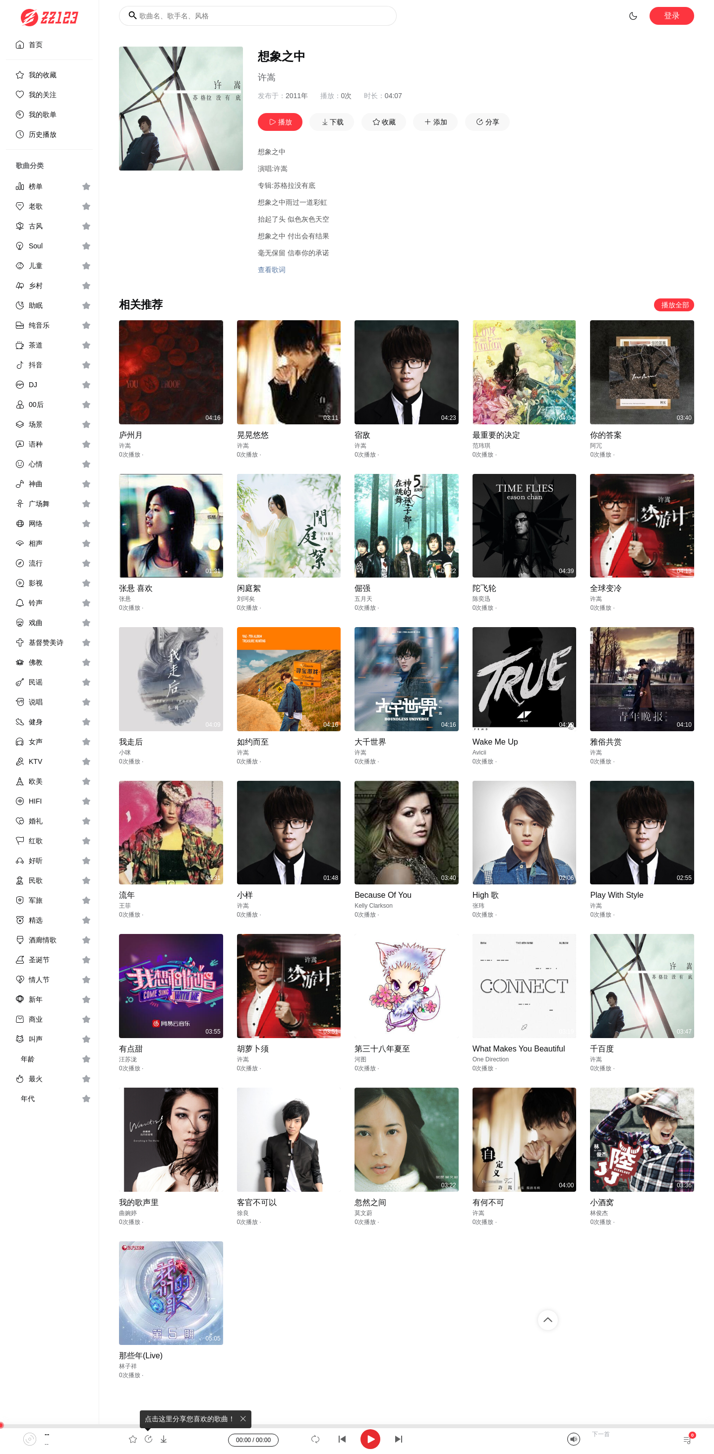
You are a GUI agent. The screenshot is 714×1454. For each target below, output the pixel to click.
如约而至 (253, 742)
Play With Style (617, 895)
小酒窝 (602, 1202)
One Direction (491, 1059)
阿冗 (596, 445)
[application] (357, 1439)
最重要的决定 (496, 435)
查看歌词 (272, 270)
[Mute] (573, 1439)
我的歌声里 (139, 1202)
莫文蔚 (363, 1213)
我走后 (131, 742)
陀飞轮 (484, 588)
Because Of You (383, 895)
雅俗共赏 (606, 742)
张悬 (125, 598)
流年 (127, 895)
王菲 (125, 905)
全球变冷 (606, 588)
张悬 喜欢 (136, 588)
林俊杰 (599, 1213)
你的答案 (606, 435)
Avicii (479, 752)
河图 (360, 1059)
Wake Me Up (495, 742)
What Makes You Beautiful (519, 1049)
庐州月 (131, 435)
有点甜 (131, 1049)
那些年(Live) (141, 1355)
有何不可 (488, 1202)
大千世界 (370, 742)
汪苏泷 (128, 1059)
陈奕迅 (481, 598)
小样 (245, 895)
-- (47, 1434)
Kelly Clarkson (374, 905)
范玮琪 (481, 445)
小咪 (125, 752)
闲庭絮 (249, 588)
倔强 (362, 588)
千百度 (602, 1049)
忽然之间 (370, 1202)
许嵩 (267, 77)
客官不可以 (257, 1202)
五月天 (363, 598)
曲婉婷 (128, 1213)
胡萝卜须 (253, 1049)
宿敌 (362, 435)
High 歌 (486, 895)
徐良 (243, 1213)
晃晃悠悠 (253, 435)
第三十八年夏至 (382, 1049)
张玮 (478, 905)
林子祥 (128, 1366)
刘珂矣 (246, 598)
